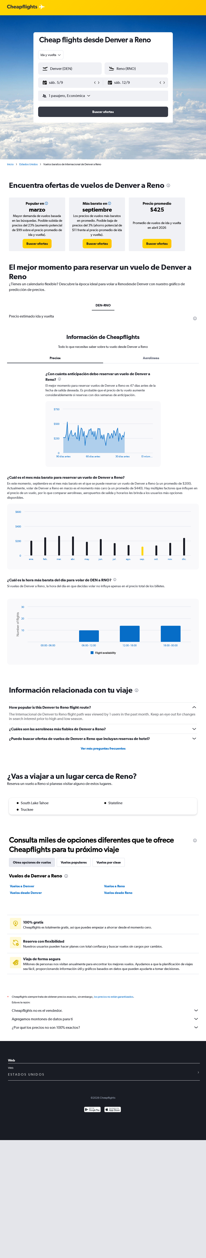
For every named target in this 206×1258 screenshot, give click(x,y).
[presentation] (168, 185)
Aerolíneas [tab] (151, 358)
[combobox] (51, 55)
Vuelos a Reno (114, 886)
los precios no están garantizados (113, 996)
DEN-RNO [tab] (103, 305)
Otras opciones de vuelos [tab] (32, 862)
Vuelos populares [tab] (74, 862)
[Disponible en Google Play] (92, 1110)
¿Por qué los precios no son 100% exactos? (105, 1027)
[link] (37, 243)
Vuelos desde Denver (26, 893)
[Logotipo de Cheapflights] (22, 7)
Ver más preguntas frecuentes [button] (103, 748)
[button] (67, 83)
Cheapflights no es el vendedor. (105, 1010)
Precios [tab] (55, 358)
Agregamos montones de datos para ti (105, 1019)
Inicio (10, 164)
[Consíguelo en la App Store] (112, 1110)
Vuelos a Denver (22, 886)
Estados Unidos (28, 164)
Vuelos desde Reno (118, 893)
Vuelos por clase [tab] (109, 862)
